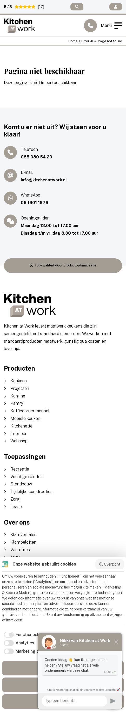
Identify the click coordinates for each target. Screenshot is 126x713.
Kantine (17, 396)
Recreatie (19, 469)
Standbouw (21, 484)
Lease (16, 506)
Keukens (18, 380)
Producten (19, 368)
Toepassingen (25, 456)
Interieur (18, 433)
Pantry (16, 403)
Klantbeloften (23, 542)
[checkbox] (20, 635)
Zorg (14, 499)
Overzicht (110, 564)
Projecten (19, 388)
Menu (111, 25)
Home (73, 41)
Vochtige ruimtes (26, 476)
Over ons (17, 522)
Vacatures (20, 549)
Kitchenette (21, 426)
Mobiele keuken (25, 418)
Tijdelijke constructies (31, 491)
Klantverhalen (23, 534)
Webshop (19, 440)
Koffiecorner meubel (29, 410)
